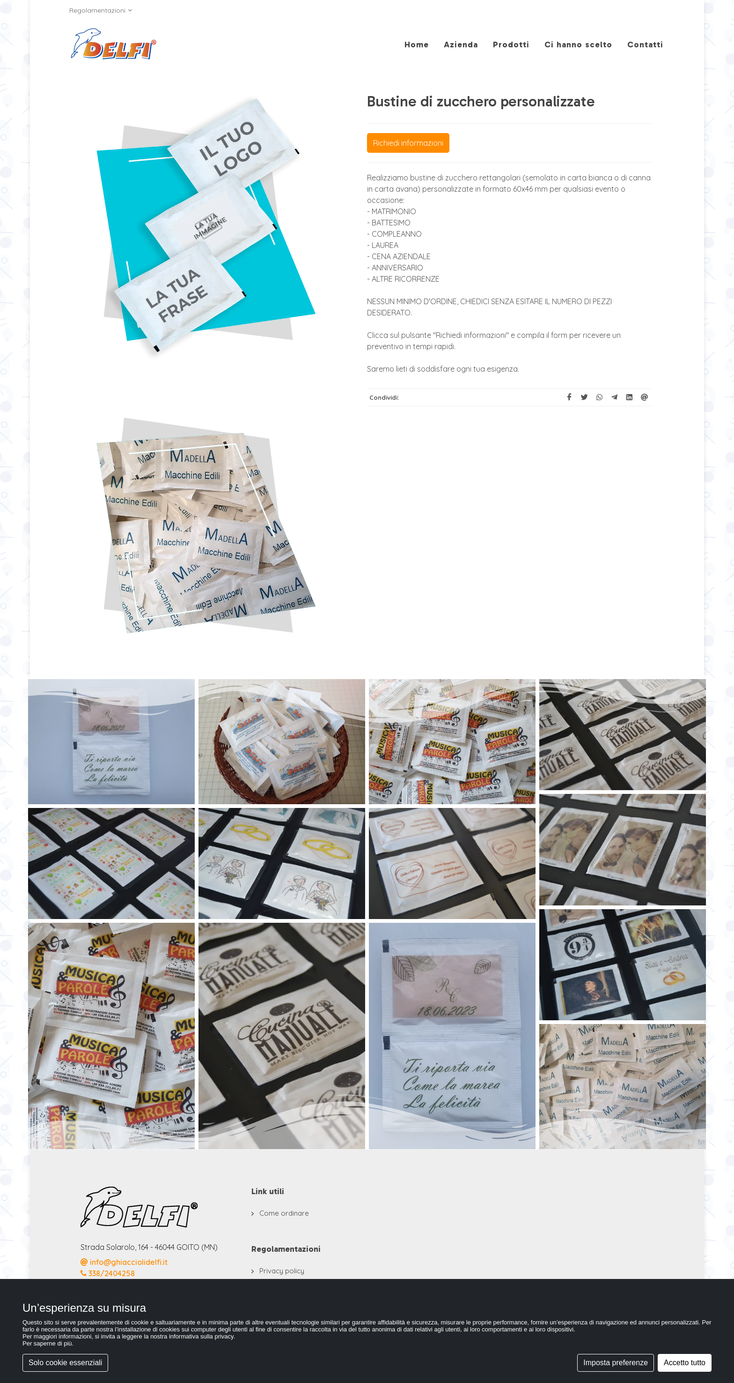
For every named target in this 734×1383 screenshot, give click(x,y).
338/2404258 (108, 1273)
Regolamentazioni (100, 10)
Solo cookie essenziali (65, 1363)
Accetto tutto (684, 1363)
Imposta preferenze (615, 1363)
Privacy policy (281, 1270)
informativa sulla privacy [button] (201, 1336)
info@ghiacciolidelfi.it (124, 1262)
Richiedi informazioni (408, 143)
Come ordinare (284, 1213)
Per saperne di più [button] (47, 1343)
